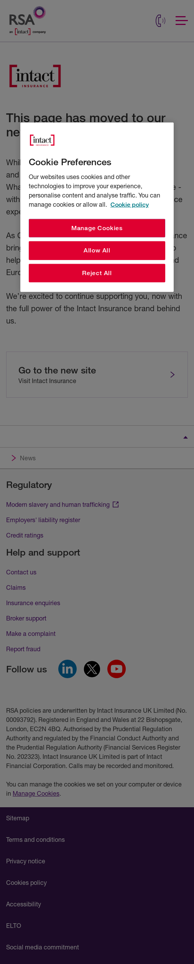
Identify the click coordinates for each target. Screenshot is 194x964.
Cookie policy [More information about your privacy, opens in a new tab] (129, 204)
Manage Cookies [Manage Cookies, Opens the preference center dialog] (97, 228)
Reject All (97, 272)
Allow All (97, 250)
